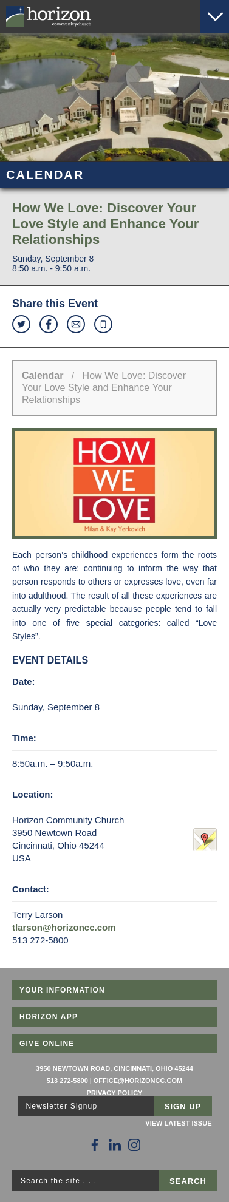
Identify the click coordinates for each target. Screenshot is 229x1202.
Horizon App (48, 1017)
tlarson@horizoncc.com (64, 927)
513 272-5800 (67, 1080)
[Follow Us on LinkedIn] (115, 1145)
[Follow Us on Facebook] (95, 1145)
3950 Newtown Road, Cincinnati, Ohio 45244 (114, 1068)
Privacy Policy (115, 1092)
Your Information (62, 990)
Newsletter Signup (62, 1106)
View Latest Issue (178, 1123)
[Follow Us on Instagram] (134, 1145)
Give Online (47, 1043)
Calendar (42, 375)
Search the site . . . (59, 1181)
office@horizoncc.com (138, 1080)
